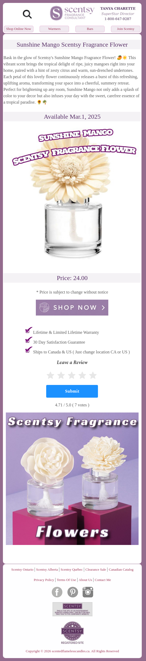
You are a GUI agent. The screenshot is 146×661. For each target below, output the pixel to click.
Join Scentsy (125, 29)
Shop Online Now (18, 29)
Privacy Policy (44, 580)
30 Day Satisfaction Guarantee (59, 342)
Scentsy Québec (72, 569)
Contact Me (103, 580)
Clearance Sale (95, 569)
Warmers (54, 29)
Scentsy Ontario (22, 569)
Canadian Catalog (121, 569)
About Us (85, 580)
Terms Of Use (66, 580)
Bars (90, 29)
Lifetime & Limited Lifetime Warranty (66, 332)
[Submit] (72, 391)
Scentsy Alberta (47, 569)
